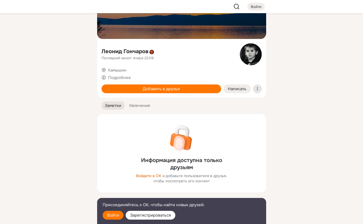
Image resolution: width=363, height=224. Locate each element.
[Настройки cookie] (56, 217)
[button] (113, 105)
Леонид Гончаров (125, 51)
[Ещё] (56, 182)
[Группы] (80, 26)
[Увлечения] (56, 26)
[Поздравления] (56, 75)
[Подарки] (32, 75)
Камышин (117, 70)
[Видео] (80, 50)
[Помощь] (32, 99)
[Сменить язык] (56, 193)
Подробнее (119, 77)
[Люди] (56, 50)
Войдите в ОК (148, 175)
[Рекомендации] (56, 99)
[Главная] (32, 26)
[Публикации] (32, 50)
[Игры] (80, 75)
